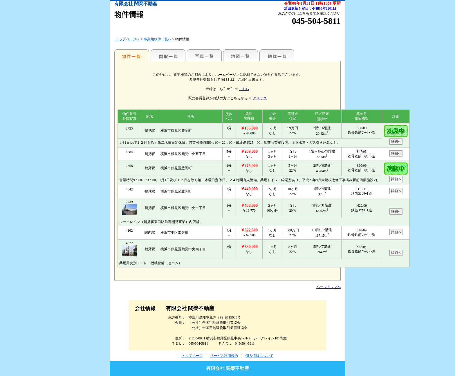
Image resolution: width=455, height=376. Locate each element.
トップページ (192, 356)
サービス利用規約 (224, 356)
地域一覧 (276, 55)
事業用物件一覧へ (157, 39)
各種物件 (131, 55)
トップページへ (127, 39)
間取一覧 (168, 55)
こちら (244, 89)
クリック (260, 98)
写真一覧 (204, 55)
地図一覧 (240, 55)
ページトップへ (328, 287)
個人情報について (259, 356)
